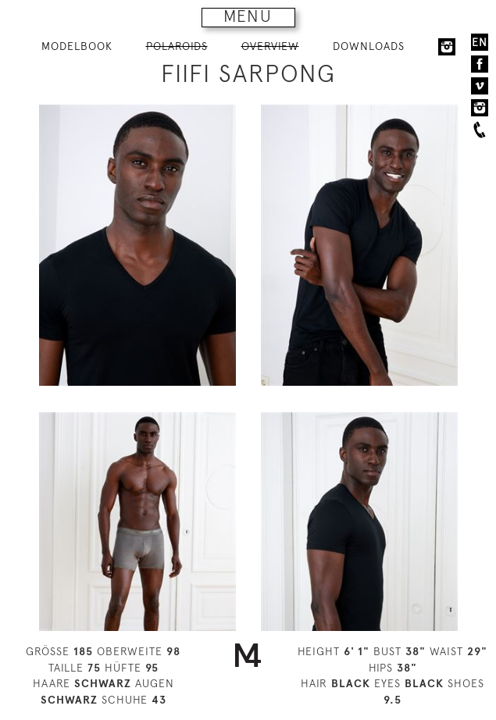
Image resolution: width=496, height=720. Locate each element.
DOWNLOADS (369, 46)
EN (479, 42)
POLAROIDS (177, 46)
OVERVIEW (270, 46)
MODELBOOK (76, 46)
